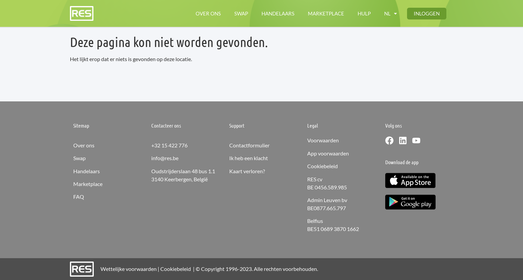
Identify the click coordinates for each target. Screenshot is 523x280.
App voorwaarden (328, 153)
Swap (79, 158)
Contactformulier (249, 145)
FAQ (78, 196)
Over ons (83, 145)
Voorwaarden (323, 140)
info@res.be (164, 158)
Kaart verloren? (247, 171)
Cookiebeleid (322, 166)
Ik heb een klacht (248, 158)
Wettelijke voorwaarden (128, 269)
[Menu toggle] (390, 13)
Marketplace (88, 184)
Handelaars (86, 171)
